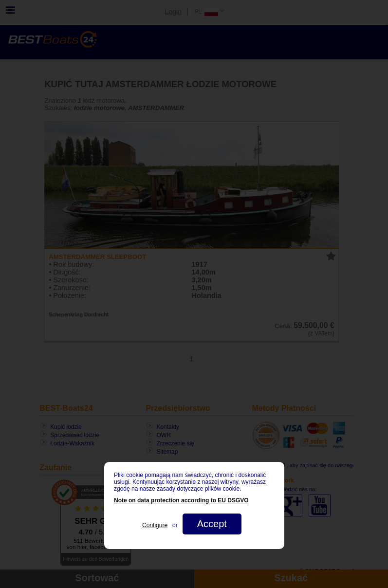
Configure (154, 525)
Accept (211, 523)
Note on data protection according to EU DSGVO (181, 500)
